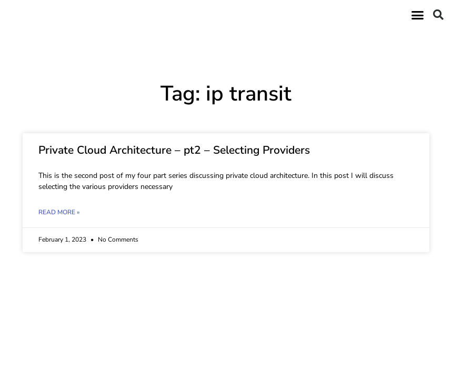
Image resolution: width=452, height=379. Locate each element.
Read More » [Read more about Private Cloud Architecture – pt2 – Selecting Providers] (58, 212)
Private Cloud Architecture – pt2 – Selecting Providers (174, 150)
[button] (418, 15)
